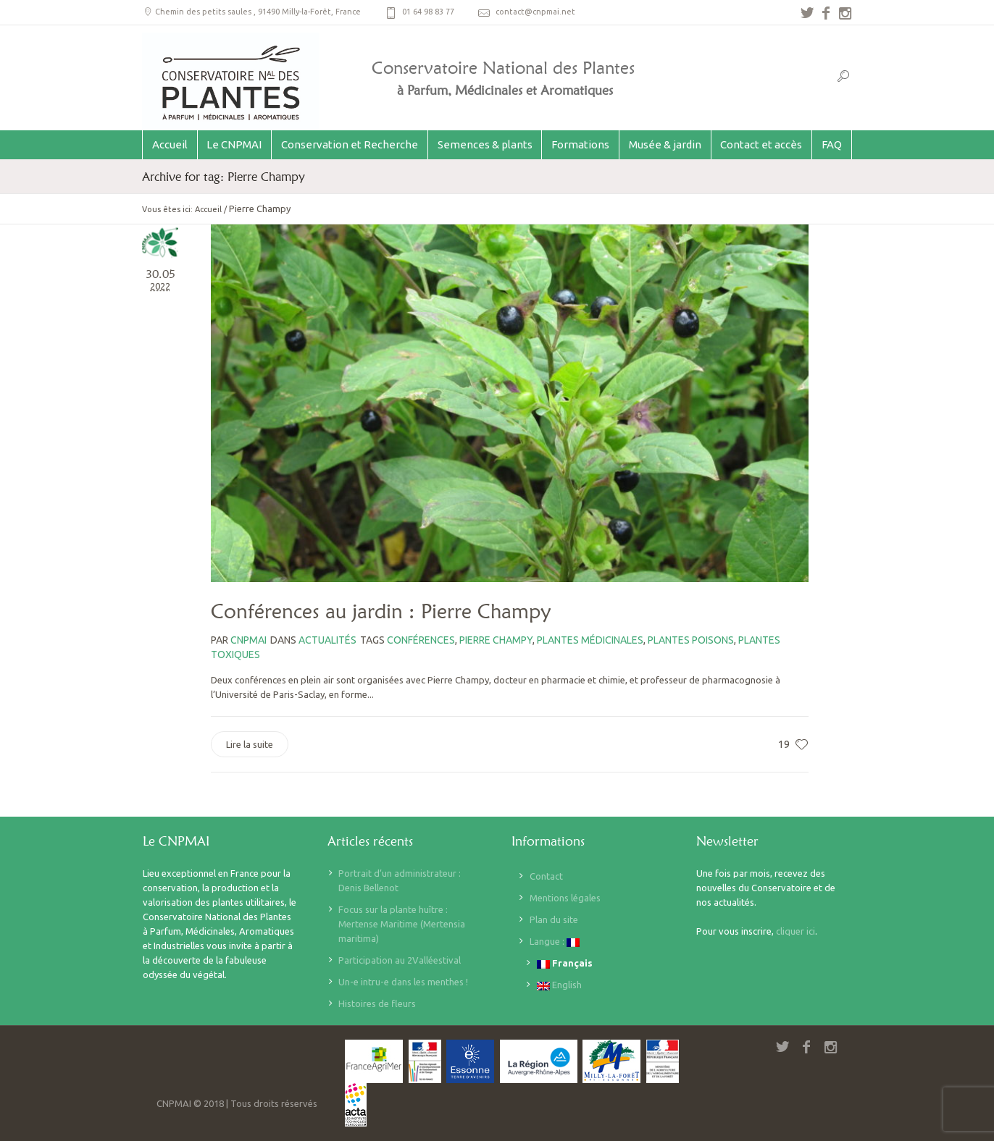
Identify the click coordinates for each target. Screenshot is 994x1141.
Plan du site (554, 919)
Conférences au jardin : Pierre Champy (381, 611)
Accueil (208, 209)
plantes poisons (691, 640)
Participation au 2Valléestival (399, 960)
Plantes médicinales (590, 640)
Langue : (555, 941)
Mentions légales (565, 898)
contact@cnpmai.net (535, 11)
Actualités (327, 640)
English (559, 985)
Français (565, 963)
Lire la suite (249, 744)
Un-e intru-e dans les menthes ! (403, 982)
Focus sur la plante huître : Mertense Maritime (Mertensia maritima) (401, 923)
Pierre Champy (495, 640)
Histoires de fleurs (377, 1003)
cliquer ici (795, 931)
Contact (546, 876)
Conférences (421, 640)
